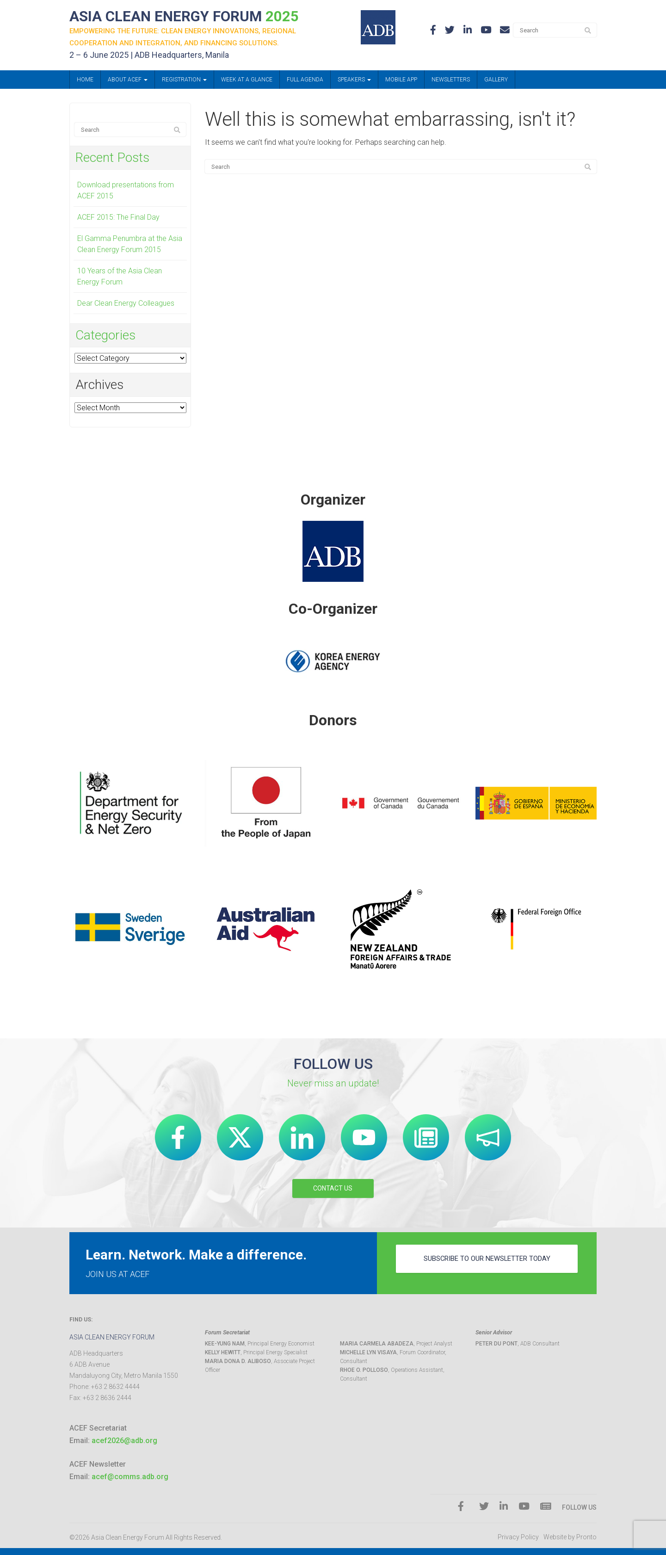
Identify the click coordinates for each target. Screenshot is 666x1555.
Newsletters (451, 81)
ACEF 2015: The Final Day (118, 218)
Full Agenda (305, 81)
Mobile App (401, 81)
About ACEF (128, 81)
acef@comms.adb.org (130, 1477)
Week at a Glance (246, 81)
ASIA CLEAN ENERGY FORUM (193, 17)
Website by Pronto (570, 1537)
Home (85, 81)
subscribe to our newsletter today (487, 1263)
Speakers (354, 81)
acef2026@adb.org (124, 1440)
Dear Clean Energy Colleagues (125, 304)
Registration (184, 81)
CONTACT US (332, 1188)
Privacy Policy (518, 1537)
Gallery (496, 81)
